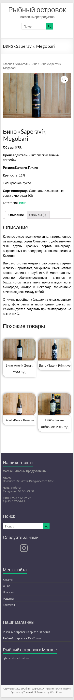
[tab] (16, 215)
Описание (16, 215)
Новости (8, 592)
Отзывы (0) (37, 215)
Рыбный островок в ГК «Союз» (22, 638)
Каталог (8, 579)
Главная (8, 64)
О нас (6, 585)
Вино (34, 64)
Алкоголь (22, 64)
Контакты (9, 605)
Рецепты (8, 598)
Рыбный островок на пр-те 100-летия (26, 632)
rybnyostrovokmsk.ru (16, 658)
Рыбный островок (37, 9)
